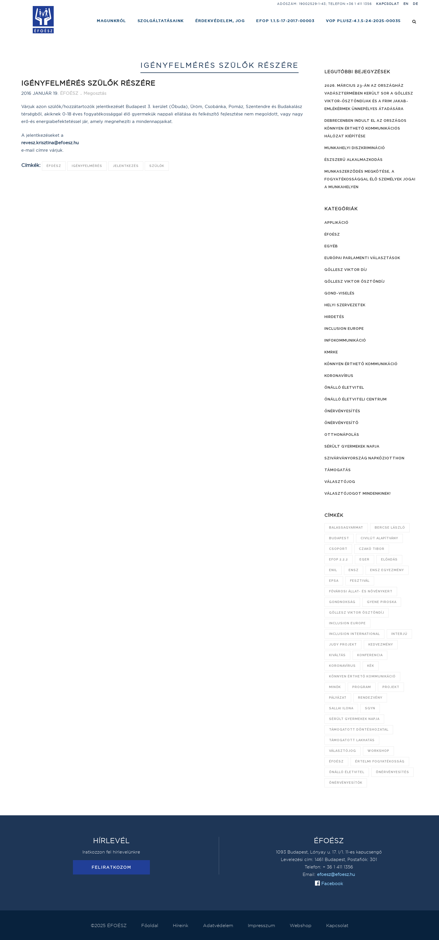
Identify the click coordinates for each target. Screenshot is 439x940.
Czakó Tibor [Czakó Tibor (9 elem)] (371, 549)
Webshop (301, 925)
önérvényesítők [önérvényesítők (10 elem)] (345, 783)
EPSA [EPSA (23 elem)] (334, 581)
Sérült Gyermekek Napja (352, 446)
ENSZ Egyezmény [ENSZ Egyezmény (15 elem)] (387, 570)
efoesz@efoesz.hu (336, 874)
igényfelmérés (87, 166)
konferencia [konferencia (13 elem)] (370, 655)
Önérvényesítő (341, 423)
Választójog (339, 481)
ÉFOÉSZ (54, 166)
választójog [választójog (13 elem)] (342, 751)
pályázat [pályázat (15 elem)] (338, 698)
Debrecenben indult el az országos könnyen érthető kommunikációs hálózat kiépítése (365, 128)
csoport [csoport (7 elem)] (338, 549)
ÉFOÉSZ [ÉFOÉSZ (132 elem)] (336, 761)
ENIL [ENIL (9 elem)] (333, 570)
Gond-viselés (339, 293)
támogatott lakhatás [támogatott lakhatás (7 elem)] (352, 740)
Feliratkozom (111, 867)
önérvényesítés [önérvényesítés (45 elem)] (392, 772)
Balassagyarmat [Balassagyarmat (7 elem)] (346, 527)
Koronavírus (338, 375)
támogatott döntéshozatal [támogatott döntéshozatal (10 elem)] (358, 729)
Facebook (331, 883)
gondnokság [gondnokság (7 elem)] (342, 602)
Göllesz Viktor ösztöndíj (354, 281)
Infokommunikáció (345, 340)
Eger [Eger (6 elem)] (364, 559)
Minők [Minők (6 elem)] (335, 687)
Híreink (180, 925)
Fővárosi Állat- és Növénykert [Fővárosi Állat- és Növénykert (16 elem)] (360, 591)
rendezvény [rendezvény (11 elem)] (370, 698)
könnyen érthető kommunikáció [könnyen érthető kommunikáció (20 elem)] (362, 676)
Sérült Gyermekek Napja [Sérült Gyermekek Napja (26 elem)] (354, 719)
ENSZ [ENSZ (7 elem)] (354, 570)
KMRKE (331, 352)
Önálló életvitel (344, 387)
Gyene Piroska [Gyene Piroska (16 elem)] (382, 602)
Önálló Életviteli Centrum (355, 399)
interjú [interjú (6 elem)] (399, 634)
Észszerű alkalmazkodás (353, 159)
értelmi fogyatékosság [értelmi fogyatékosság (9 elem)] (380, 761)
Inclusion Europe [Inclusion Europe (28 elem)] (347, 623)
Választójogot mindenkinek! (357, 493)
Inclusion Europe (344, 328)
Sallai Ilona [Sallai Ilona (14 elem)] (341, 708)
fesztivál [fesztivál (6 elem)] (360, 581)
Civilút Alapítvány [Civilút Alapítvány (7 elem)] (379, 538)
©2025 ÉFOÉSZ (109, 925)
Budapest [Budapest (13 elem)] (339, 538)
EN (406, 4)
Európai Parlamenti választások (362, 258)
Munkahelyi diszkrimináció (354, 148)
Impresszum (261, 925)
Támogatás (337, 470)
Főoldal (149, 925)
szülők (156, 166)
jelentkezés (126, 166)
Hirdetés (334, 317)
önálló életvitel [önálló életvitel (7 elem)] (346, 772)
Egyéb (331, 246)
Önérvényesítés (342, 411)
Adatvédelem (218, 925)
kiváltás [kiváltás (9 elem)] (337, 655)
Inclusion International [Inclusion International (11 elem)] (354, 634)
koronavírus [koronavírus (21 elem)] (342, 666)
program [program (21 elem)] (361, 687)
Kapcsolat (387, 4)
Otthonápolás (341, 434)
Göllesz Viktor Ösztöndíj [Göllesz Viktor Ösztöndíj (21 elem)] (356, 613)
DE (415, 4)
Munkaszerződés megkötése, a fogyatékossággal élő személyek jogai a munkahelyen (369, 179)
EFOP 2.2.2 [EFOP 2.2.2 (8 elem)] (338, 559)
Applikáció (336, 222)
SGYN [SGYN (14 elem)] (370, 708)
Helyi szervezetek (344, 305)
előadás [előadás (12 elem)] (389, 559)
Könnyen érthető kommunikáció (361, 364)
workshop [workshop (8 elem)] (378, 751)
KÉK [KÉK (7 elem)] (370, 666)
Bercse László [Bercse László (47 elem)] (390, 527)
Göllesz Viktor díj (345, 269)
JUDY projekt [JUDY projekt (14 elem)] (343, 644)
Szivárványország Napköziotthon (364, 458)
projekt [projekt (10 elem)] (390, 687)
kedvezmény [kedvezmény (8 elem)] (380, 644)
